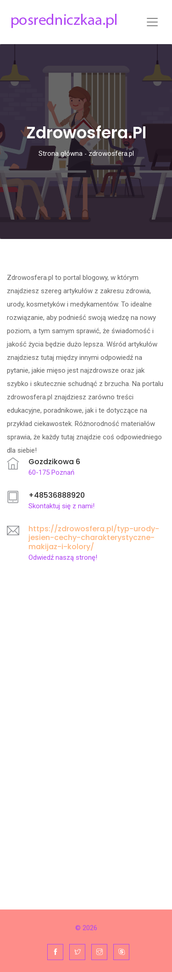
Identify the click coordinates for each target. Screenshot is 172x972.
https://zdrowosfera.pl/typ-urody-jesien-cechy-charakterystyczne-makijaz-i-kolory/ (93, 537)
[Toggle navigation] (152, 22)
